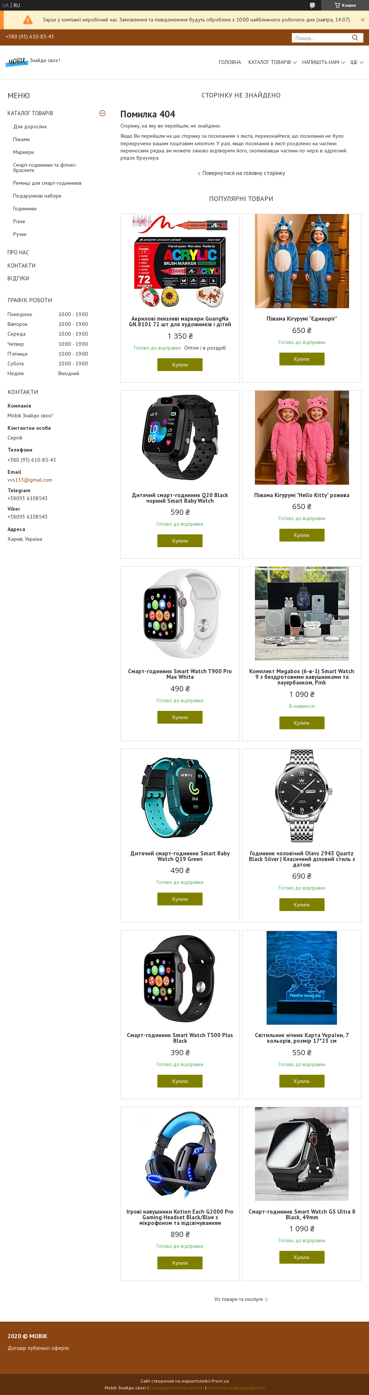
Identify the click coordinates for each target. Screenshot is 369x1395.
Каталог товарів (270, 62)
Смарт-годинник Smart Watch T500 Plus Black (180, 1038)
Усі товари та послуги (238, 1299)
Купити (180, 364)
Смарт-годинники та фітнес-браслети (45, 167)
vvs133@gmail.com (30, 479)
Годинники (25, 208)
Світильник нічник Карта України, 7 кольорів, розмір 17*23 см (302, 1038)
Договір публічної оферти (38, 1348)
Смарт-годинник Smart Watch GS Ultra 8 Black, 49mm (302, 1214)
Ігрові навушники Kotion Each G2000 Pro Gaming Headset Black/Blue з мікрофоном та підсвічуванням (180, 1217)
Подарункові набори (37, 195)
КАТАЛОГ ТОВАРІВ (30, 113)
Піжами (21, 139)
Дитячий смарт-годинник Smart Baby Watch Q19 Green (180, 856)
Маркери (23, 152)
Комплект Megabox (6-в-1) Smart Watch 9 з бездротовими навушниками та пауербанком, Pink (301, 676)
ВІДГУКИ (18, 278)
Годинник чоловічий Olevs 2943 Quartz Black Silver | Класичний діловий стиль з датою (302, 858)
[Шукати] (354, 38)
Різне (19, 221)
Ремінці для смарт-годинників (47, 183)
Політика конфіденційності (236, 1387)
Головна (230, 62)
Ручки (19, 234)
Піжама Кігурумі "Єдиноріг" (302, 318)
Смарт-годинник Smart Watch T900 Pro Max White (180, 674)
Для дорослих (30, 126)
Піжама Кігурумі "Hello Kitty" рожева (301, 495)
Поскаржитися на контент (177, 1387)
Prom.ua (220, 1381)
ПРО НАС (18, 252)
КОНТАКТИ (21, 265)
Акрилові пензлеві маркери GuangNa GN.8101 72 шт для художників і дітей (180, 321)
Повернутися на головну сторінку (244, 172)
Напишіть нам (320, 62)
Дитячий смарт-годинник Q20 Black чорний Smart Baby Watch (180, 498)
